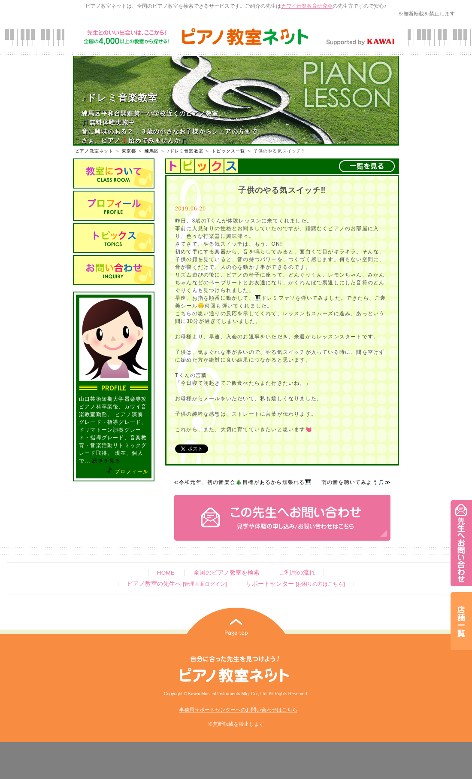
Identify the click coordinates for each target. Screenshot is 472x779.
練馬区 (152, 151)
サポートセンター (295, 584)
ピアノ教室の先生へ (177, 584)
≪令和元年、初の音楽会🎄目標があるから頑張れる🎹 (242, 482)
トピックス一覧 (228, 151)
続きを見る (106, 461)
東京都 (129, 151)
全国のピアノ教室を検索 (227, 572)
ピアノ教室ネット (94, 151)
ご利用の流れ (297, 572)
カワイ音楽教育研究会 (307, 6)
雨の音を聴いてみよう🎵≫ (356, 482)
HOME (166, 572)
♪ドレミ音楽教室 (185, 151)
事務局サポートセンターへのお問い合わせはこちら (238, 709)
